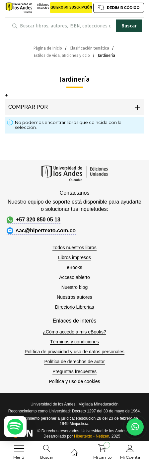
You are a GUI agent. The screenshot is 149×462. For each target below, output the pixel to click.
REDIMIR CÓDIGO (118, 7)
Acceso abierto (74, 277)
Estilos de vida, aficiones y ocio (62, 55)
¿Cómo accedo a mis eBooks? (74, 331)
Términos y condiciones (74, 341)
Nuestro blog (74, 287)
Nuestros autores (74, 297)
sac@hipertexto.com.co (41, 230)
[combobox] (74, 26)
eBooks (74, 267)
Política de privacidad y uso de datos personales (74, 351)
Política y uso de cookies (74, 381)
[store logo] (27, 7)
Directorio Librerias (74, 307)
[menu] (19, 448)
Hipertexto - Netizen (91, 436)
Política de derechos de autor (74, 361)
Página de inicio (48, 48)
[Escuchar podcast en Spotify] (15, 426)
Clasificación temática (90, 48)
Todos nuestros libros (74, 247)
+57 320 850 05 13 (33, 219)
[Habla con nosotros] (135, 427)
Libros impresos (74, 257)
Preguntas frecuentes (74, 371)
